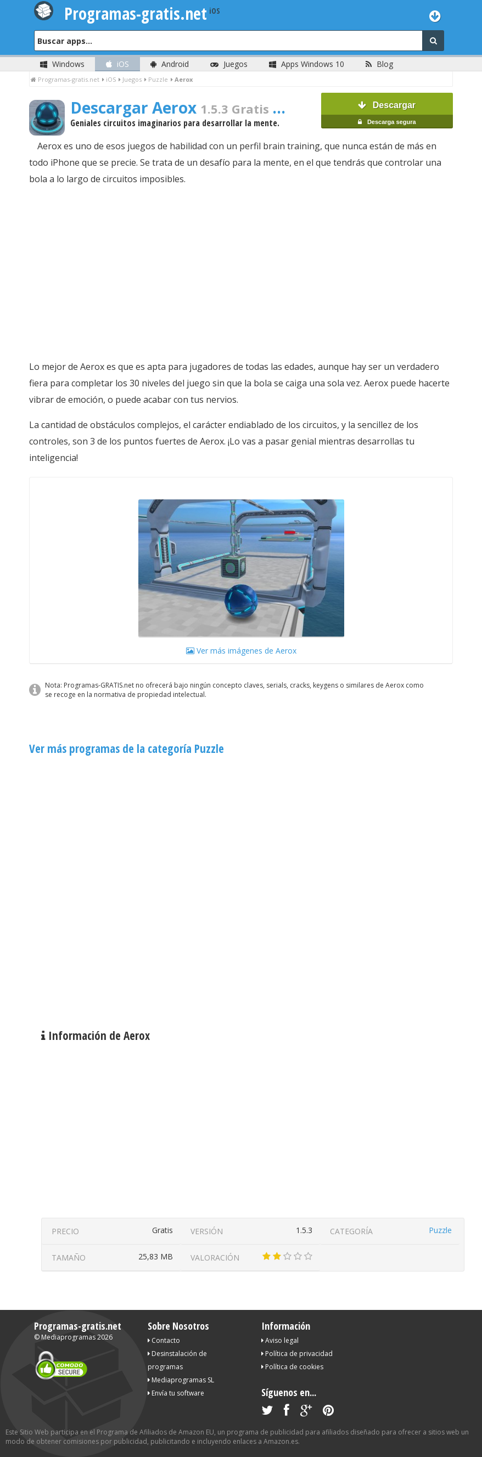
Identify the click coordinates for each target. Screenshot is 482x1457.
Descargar (387, 114)
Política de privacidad (297, 1353)
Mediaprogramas (68, 1337)
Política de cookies (292, 1366)
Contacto (164, 1340)
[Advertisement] (240, 273)
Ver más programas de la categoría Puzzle (126, 748)
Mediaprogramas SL (181, 1380)
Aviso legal (280, 1340)
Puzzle (440, 1230)
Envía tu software (176, 1393)
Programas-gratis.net (77, 1325)
